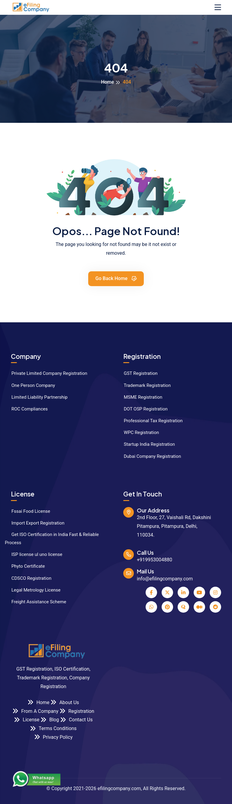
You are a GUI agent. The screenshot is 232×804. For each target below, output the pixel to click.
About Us (64, 702)
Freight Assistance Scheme (35, 602)
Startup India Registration (146, 444)
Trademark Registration (144, 385)
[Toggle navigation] (217, 7)
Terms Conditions (53, 728)
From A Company (35, 711)
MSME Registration (139, 397)
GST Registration (137, 373)
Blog (49, 719)
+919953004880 (154, 560)
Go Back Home (116, 278)
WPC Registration (138, 432)
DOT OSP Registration (142, 409)
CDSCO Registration (28, 578)
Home (107, 82)
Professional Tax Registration (150, 420)
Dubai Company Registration (149, 456)
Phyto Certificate (25, 566)
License (26, 719)
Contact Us (76, 719)
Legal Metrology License (32, 590)
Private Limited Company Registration (46, 373)
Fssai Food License (27, 511)
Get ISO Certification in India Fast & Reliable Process (52, 538)
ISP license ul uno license (33, 554)
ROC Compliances (26, 409)
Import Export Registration (34, 523)
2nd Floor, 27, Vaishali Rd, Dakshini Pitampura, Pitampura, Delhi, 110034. (174, 526)
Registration (77, 711)
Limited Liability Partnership (36, 397)
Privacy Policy (53, 737)
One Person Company (30, 385)
